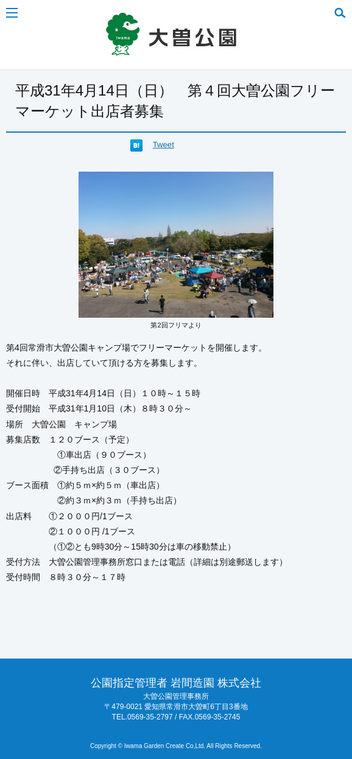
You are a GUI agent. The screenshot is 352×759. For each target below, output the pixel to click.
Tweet (163, 144)
